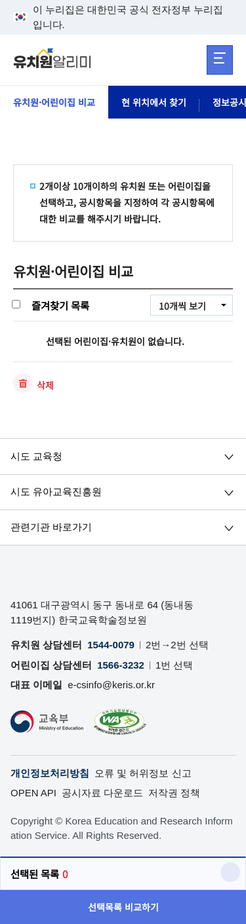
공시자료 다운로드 (102, 792)
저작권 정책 (174, 792)
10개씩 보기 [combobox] (182, 305)
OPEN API (33, 792)
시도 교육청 (36, 456)
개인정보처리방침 (49, 773)
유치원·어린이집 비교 (54, 102)
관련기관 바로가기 (51, 526)
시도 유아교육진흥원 (56, 491)
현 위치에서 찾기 (153, 102)
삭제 (45, 385)
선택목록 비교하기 (123, 907)
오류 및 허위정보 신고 (143, 773)
